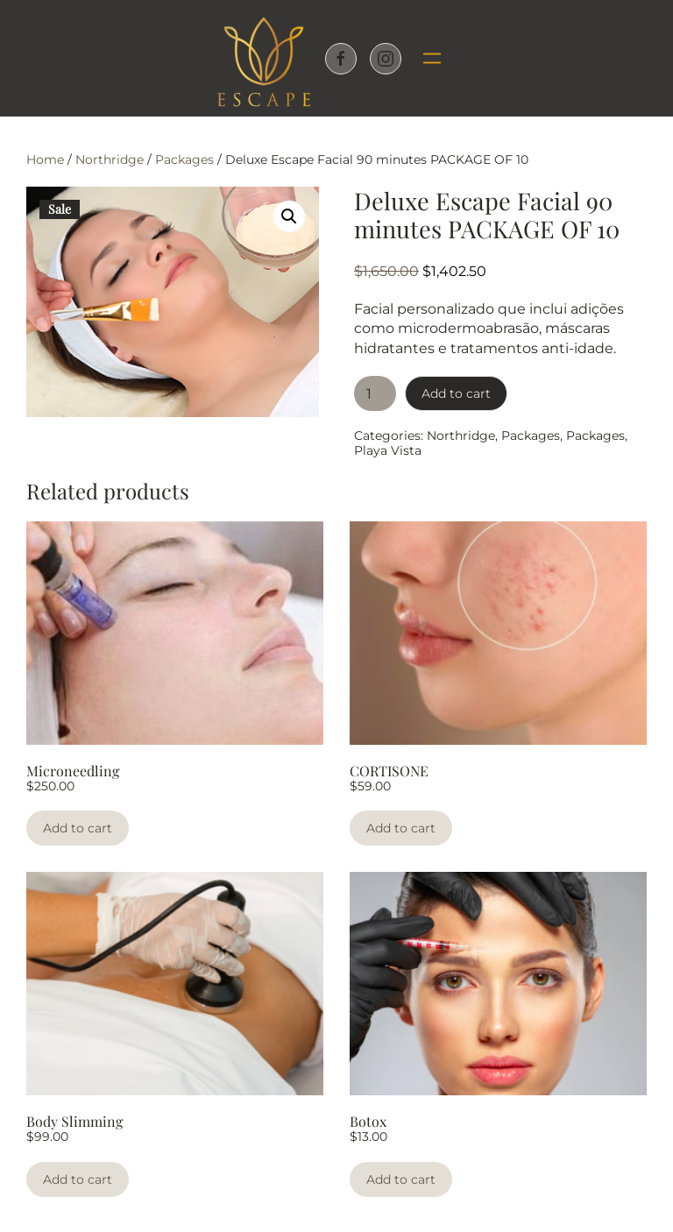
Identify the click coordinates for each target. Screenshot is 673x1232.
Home (45, 159)
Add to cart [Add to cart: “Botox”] (401, 1179)
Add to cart (456, 393)
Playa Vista (388, 450)
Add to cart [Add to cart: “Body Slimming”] (77, 1179)
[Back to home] (264, 58)
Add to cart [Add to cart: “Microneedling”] (77, 828)
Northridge (109, 159)
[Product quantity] (375, 393)
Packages (184, 159)
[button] (425, 58)
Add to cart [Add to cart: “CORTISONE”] (401, 828)
